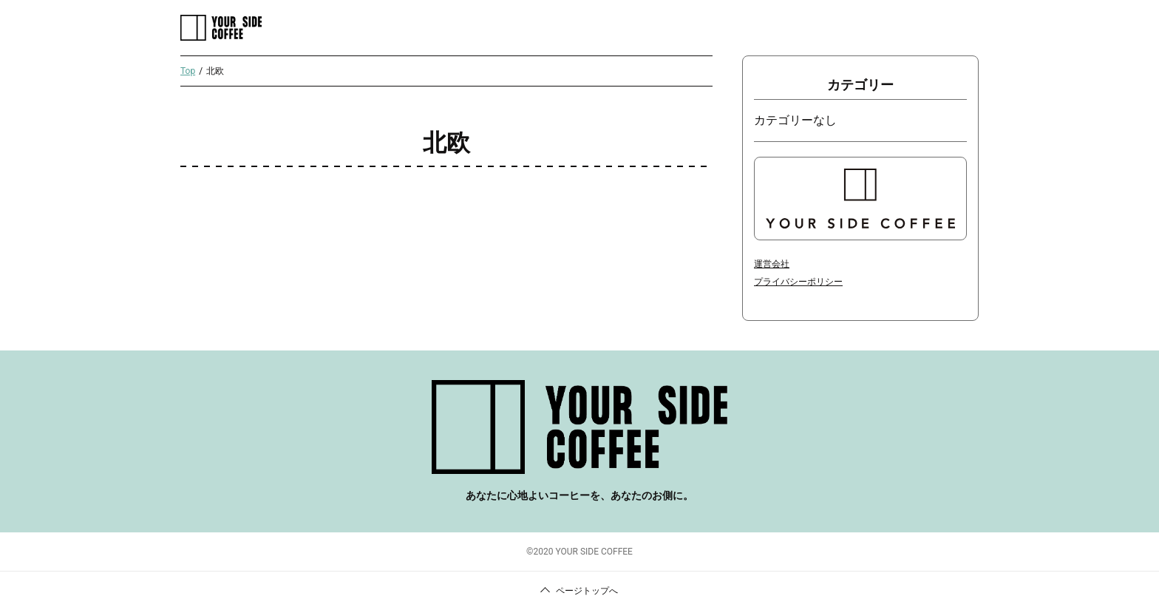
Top (187, 71)
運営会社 (771, 264)
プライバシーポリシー (798, 282)
